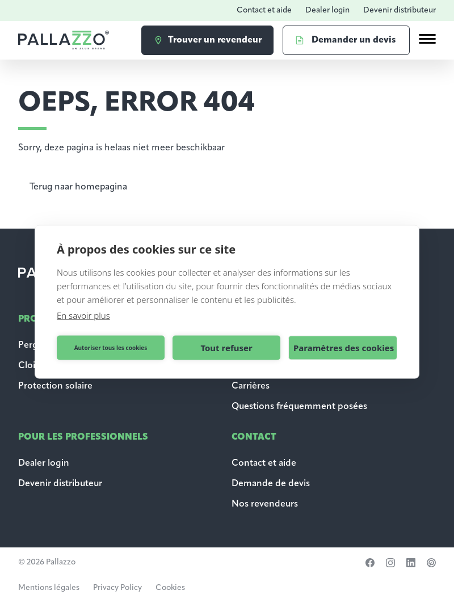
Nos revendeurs (265, 504)
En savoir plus (83, 315)
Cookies (170, 588)
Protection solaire (55, 386)
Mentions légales (48, 588)
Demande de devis (272, 483)
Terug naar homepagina (78, 187)
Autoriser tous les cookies (111, 348)
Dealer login (327, 10)
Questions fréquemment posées (299, 406)
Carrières (251, 386)
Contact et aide (264, 10)
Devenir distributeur (399, 10)
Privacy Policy (117, 588)
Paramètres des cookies (343, 347)
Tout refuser (226, 347)
